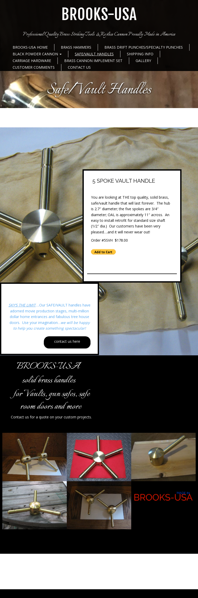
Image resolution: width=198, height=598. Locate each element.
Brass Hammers (76, 47)
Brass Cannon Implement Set (93, 60)
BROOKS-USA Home (30, 47)
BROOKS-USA (99, 14)
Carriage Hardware (32, 60)
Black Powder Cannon (37, 53)
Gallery (143, 60)
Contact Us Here (67, 341)
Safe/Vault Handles (94, 53)
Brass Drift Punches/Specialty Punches (143, 47)
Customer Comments (34, 67)
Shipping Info (140, 53)
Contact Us (79, 67)
